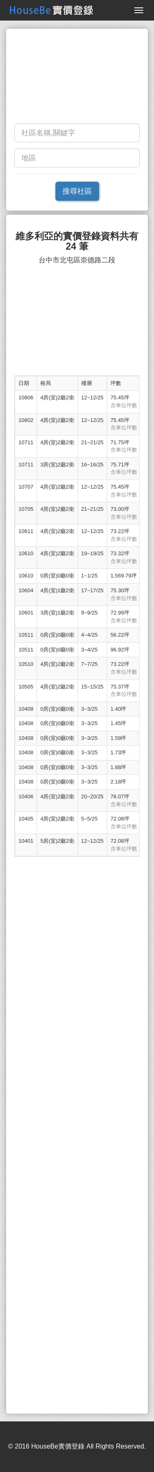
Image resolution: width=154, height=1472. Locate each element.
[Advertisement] (77, 78)
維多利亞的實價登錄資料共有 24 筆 (77, 241)
